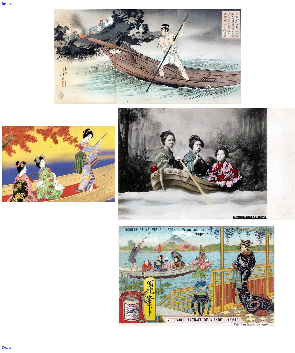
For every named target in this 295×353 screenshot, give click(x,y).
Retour (7, 4)
